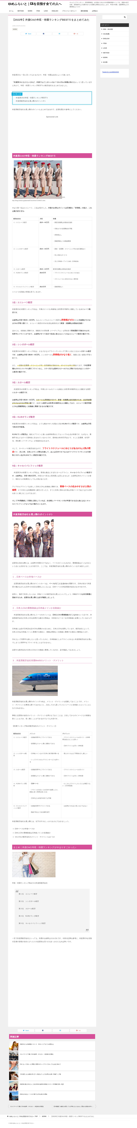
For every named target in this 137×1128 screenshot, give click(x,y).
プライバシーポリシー (69, 11)
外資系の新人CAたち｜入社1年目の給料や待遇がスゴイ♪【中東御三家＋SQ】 (42, 1084)
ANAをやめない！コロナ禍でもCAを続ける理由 (33, 1094)
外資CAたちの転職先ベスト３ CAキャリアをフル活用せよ (37, 1044)
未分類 (105, 62)
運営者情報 (84, 11)
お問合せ (95, 11)
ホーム (11, 11)
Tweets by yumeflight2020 (110, 72)
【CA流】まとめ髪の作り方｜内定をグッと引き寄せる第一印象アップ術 (40, 1074)
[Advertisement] (52, 51)
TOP (23, 1116)
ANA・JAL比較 (108, 29)
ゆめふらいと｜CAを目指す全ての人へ (35, 3)
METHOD (21, 11)
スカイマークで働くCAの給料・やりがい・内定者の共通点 (36, 1054)
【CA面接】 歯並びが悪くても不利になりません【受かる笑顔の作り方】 (74, 1106)
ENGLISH (55, 11)
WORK (30, 11)
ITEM (38, 11)
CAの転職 (106, 34)
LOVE (46, 11)
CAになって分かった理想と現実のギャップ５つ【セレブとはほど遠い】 (40, 1064)
